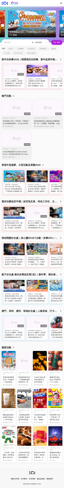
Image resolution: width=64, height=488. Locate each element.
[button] (41, 42)
